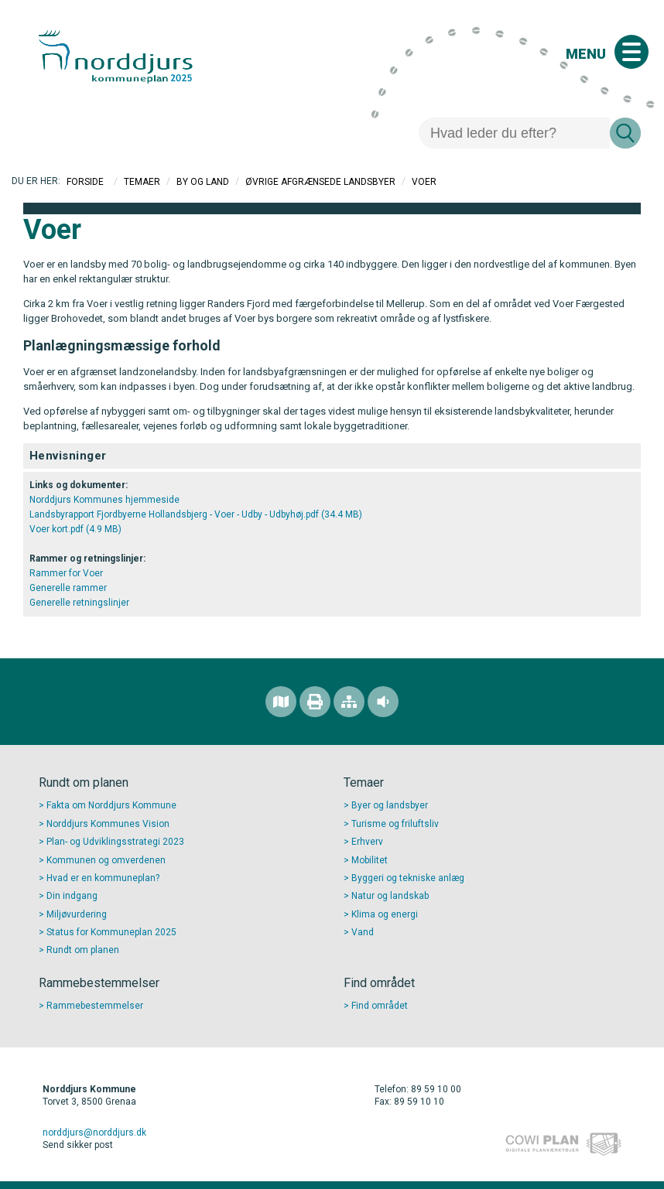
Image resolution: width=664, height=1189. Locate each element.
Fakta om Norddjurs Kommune (111, 805)
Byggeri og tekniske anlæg (407, 878)
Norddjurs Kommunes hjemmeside (104, 499)
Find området (379, 1005)
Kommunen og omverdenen (106, 860)
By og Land (202, 181)
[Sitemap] (349, 701)
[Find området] (280, 701)
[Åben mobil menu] (631, 52)
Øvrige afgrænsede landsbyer (320, 181)
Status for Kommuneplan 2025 (111, 932)
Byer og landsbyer (389, 805)
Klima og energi (384, 914)
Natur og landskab (390, 895)
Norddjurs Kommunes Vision (107, 823)
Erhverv (367, 841)
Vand (362, 932)
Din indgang (72, 895)
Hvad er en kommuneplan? (102, 878)
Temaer (142, 181)
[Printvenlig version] (314, 701)
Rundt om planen (82, 950)
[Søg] (514, 133)
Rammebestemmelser (94, 1005)
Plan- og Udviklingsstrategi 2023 (115, 841)
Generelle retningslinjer (79, 602)
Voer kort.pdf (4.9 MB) (75, 529)
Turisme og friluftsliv (395, 823)
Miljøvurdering (76, 914)
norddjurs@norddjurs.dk (94, 1132)
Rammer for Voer (66, 573)
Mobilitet (369, 860)
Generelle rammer (68, 588)
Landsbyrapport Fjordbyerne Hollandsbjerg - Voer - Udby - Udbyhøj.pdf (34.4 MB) (195, 514)
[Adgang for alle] (383, 701)
